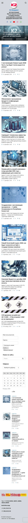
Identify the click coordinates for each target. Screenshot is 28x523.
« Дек (13, 391)
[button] (26, 33)
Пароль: (5, 340)
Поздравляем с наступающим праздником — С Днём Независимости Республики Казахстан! (11, 208)
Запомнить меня (9, 345)
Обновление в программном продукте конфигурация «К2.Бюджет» (11, 101)
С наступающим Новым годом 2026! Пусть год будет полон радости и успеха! (13, 65)
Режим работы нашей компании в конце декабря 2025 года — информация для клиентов (13, 171)
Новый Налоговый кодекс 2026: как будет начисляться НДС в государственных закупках (13, 245)
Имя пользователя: (8, 335)
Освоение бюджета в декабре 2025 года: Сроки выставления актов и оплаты (13, 281)
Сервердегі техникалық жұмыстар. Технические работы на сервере (13, 136)
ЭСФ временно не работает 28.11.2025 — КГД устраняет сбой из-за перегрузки (12, 317)
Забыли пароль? (8, 350)
